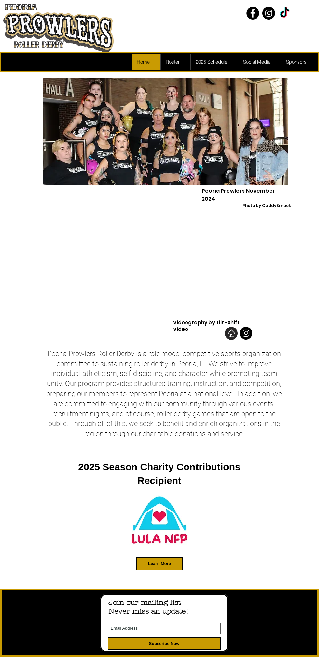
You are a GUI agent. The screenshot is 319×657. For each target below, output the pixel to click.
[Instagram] (246, 333)
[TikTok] (284, 13)
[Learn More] (159, 563)
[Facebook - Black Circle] (252, 13)
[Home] (231, 333)
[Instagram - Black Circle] (268, 13)
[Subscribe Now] (164, 643)
